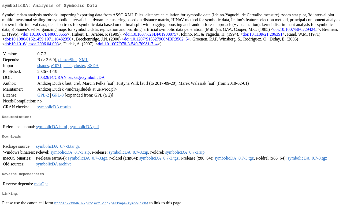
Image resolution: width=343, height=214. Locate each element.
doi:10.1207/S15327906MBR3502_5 (156, 40)
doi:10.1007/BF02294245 (295, 30)
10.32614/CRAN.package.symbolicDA (71, 78)
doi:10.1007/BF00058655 (45, 35)
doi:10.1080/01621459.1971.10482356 (38, 40)
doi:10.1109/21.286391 (263, 35)
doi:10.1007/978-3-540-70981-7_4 (128, 45)
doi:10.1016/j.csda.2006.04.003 (32, 45)
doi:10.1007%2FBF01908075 (150, 35)
